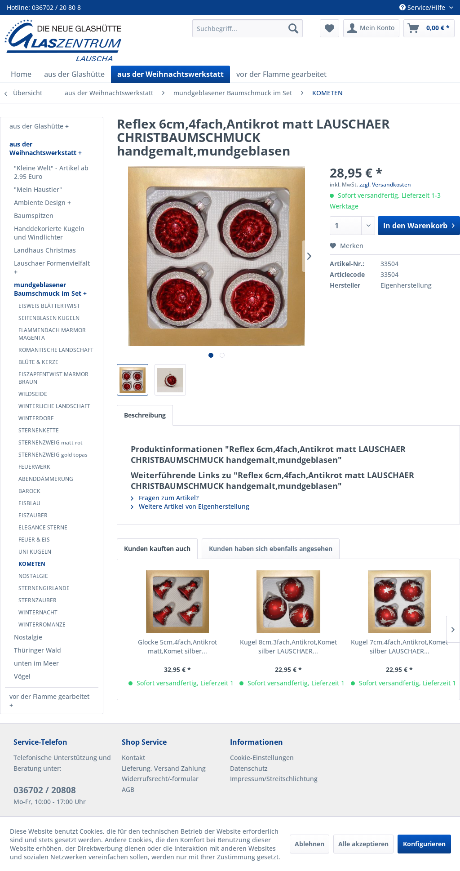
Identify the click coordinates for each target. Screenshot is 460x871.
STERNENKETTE (38, 430)
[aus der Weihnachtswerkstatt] (170, 74)
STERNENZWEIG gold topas (53, 454)
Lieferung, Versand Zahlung (164, 768)
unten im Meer (36, 663)
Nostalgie (28, 637)
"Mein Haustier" (38, 189)
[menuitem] (247, 28)
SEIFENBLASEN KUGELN (49, 318)
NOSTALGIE (33, 576)
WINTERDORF (35, 418)
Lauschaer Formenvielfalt (52, 263)
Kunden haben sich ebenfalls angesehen (270, 548)
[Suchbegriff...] (247, 28)
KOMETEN (31, 564)
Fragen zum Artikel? (165, 497)
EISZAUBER (33, 515)
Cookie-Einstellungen (262, 757)
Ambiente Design (40, 202)
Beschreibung (145, 415)
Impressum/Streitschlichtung (274, 778)
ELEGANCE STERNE (42, 527)
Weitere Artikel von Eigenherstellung (190, 506)
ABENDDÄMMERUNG (45, 479)
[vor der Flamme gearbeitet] (281, 74)
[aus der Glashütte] (74, 74)
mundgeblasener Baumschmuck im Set (48, 289)
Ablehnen (309, 844)
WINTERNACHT (38, 612)
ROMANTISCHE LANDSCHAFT (55, 350)
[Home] (21, 74)
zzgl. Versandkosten (385, 184)
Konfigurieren (424, 844)
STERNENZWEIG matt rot (50, 442)
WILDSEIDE (32, 394)
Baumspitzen (33, 215)
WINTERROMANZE (42, 624)
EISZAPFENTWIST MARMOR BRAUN (53, 378)
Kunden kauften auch (157, 548)
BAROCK (29, 491)
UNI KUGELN (34, 551)
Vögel (22, 676)
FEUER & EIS (34, 539)
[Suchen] (293, 28)
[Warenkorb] (429, 28)
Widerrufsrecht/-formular (160, 778)
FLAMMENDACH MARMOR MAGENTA (52, 334)
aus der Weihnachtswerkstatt (43, 148)
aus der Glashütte (37, 126)
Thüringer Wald (37, 650)
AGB (128, 789)
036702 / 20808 (44, 790)
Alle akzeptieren (363, 844)
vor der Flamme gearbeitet (49, 696)
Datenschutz (249, 768)
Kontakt (133, 757)
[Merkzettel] (329, 28)
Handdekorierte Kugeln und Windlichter (49, 232)
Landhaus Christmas (45, 250)
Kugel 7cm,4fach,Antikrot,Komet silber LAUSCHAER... (399, 646)
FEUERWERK (34, 467)
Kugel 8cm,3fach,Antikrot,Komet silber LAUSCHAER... (288, 646)
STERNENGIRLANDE (44, 588)
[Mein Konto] (371, 28)
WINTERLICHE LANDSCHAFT (54, 406)
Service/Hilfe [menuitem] (423, 7)
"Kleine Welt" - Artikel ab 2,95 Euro (51, 172)
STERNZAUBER (37, 600)
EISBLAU (29, 503)
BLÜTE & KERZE (38, 362)
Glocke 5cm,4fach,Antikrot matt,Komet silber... (177, 646)
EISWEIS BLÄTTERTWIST (49, 306)
